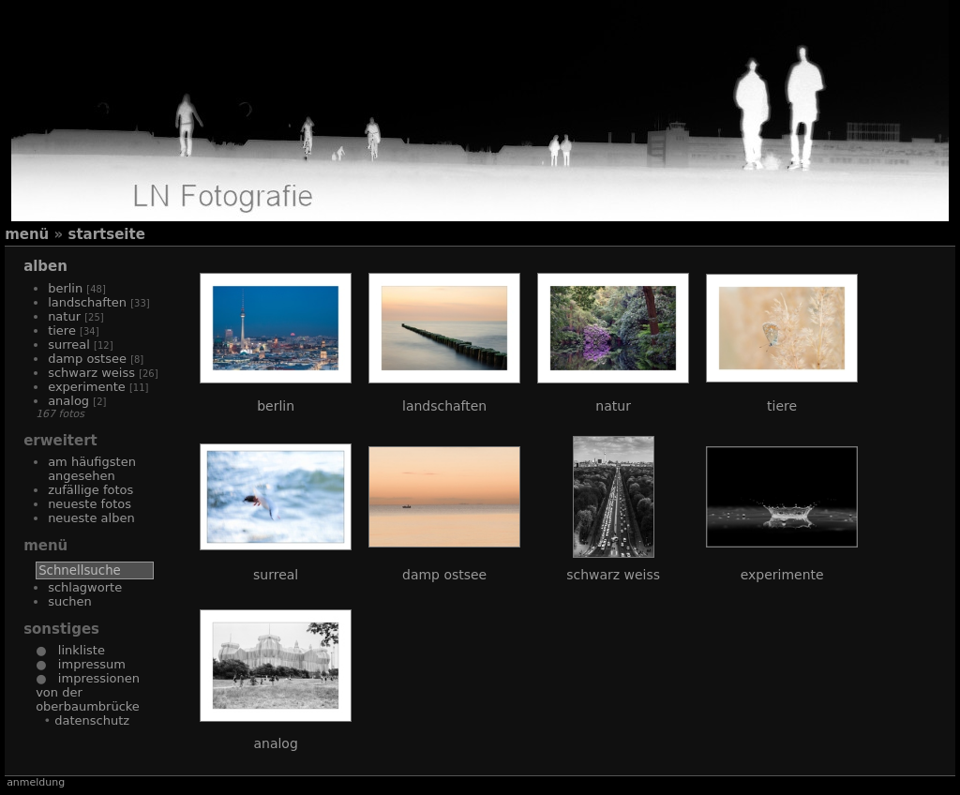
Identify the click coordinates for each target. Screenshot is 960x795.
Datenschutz (91, 720)
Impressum (85, 664)
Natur (64, 316)
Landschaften (87, 302)
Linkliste (75, 650)
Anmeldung (36, 782)
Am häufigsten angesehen (92, 469)
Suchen (70, 601)
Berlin (65, 288)
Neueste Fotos (89, 504)
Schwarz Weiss (91, 373)
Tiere (62, 330)
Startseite (106, 234)
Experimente (87, 387)
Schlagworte (85, 587)
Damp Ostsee (87, 359)
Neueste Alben (91, 518)
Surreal (69, 345)
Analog (68, 401)
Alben (45, 266)
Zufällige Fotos (90, 490)
